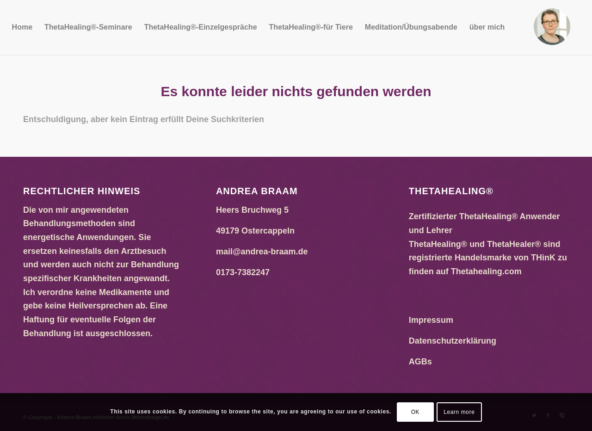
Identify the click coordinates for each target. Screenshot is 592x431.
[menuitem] (22, 27)
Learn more (459, 412)
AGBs (420, 361)
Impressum (431, 320)
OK (415, 412)
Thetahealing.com (486, 271)
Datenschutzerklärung (452, 340)
